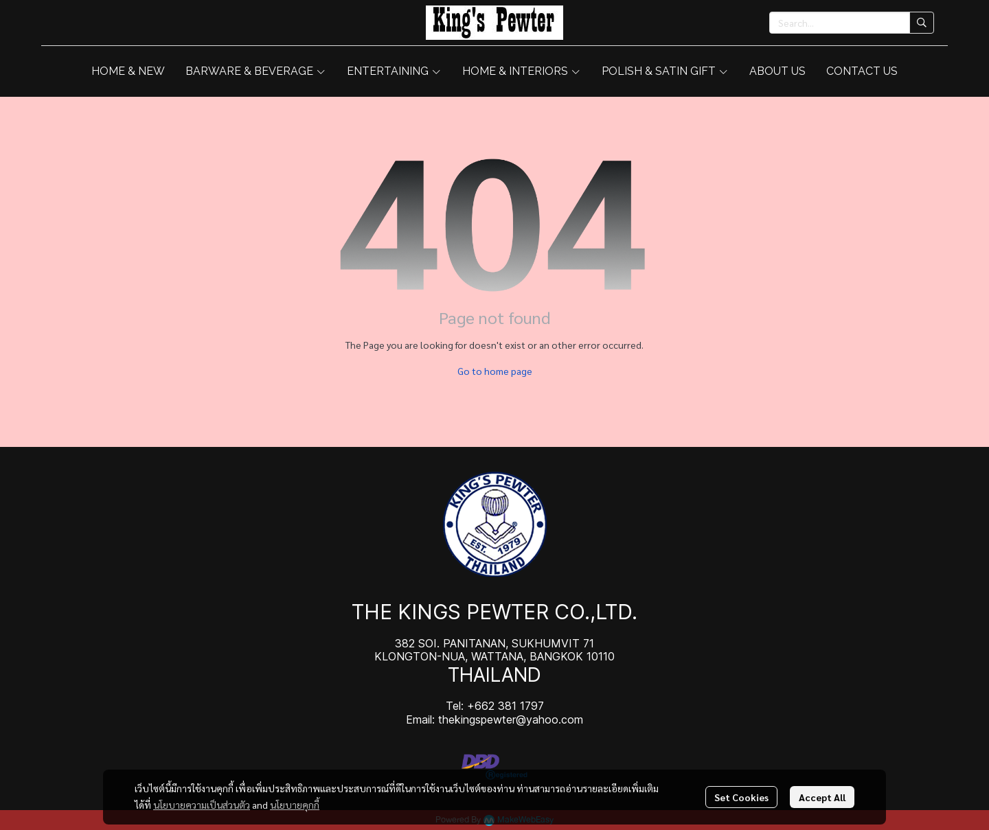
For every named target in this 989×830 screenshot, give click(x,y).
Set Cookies (741, 797)
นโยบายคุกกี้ (294, 804)
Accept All (822, 797)
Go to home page (494, 371)
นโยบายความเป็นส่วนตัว (201, 804)
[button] (851, 22)
